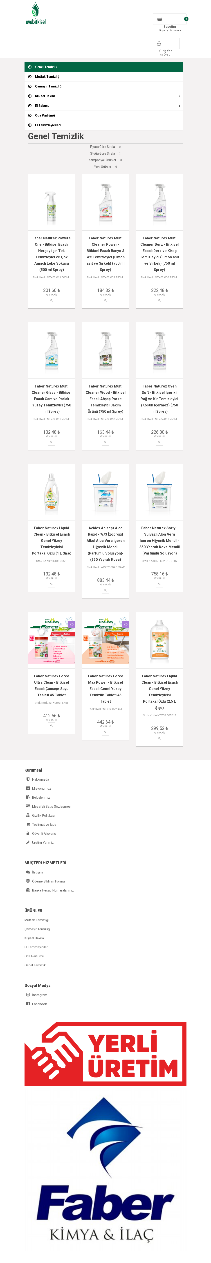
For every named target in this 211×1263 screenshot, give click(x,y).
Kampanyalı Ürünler (105, 160)
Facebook (36, 985)
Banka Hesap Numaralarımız (49, 871)
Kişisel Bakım (34, 919)
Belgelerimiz (37, 778)
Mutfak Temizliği (37, 901)
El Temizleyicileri (36, 928)
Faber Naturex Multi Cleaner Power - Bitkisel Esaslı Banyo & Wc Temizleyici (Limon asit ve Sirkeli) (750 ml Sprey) (105, 250)
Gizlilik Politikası (40, 796)
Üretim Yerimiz (39, 823)
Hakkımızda (37, 760)
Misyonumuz (38, 769)
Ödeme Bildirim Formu (45, 862)
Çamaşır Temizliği (37, 910)
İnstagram (36, 976)
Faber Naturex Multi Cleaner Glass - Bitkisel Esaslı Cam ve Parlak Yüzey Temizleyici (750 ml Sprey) (51, 392)
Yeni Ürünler (105, 167)
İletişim (34, 853)
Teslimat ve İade (40, 805)
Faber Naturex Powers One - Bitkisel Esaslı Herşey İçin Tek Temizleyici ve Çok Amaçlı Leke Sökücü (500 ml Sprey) (51, 250)
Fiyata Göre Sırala (105, 147)
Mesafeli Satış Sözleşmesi (48, 787)
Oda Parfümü (34, 937)
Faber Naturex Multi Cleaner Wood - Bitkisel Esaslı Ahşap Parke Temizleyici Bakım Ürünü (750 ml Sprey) (105, 392)
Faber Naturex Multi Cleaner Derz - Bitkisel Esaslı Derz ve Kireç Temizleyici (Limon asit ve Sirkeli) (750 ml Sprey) (159, 250)
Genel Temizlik (35, 946)
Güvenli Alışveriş (40, 814)
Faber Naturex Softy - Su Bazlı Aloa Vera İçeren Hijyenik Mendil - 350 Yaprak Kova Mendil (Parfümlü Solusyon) (159, 534)
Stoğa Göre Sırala (105, 153)
